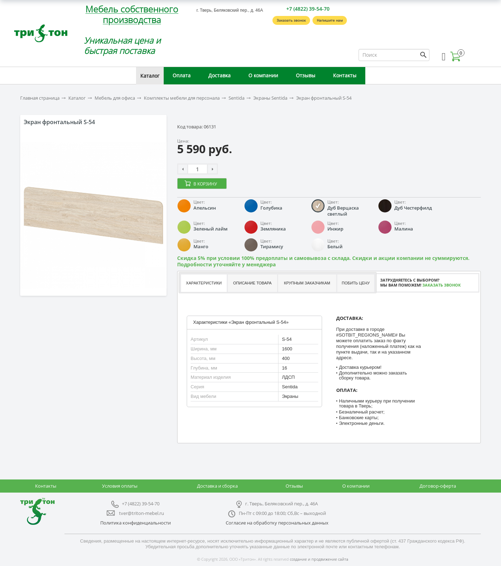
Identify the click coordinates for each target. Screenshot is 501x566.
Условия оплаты (119, 486)
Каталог (149, 75)
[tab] (203, 283)
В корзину (205, 184)
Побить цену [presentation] (356, 283)
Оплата (182, 75)
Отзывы (305, 75)
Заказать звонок (291, 20)
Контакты (344, 75)
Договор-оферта (438, 486)
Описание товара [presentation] (252, 283)
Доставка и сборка (217, 486)
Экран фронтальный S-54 (323, 98)
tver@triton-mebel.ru (141, 513)
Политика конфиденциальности (135, 523)
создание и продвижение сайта (319, 559)
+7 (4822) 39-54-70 (308, 8)
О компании (263, 75)
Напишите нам (330, 20)
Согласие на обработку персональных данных (277, 523)
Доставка (219, 75)
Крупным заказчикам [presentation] (307, 283)
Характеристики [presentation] (204, 283)
